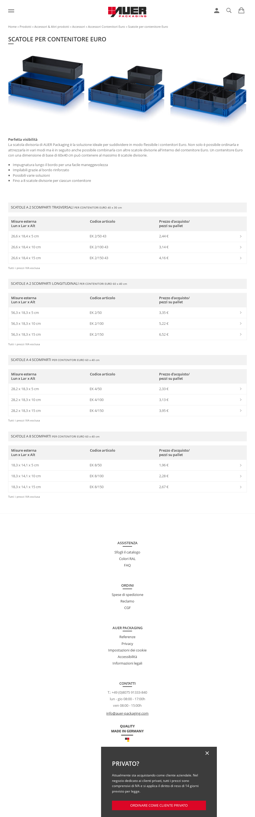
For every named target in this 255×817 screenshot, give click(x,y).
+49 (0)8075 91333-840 (129, 692)
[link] (216, 10)
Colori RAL (127, 558)
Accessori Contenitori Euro (106, 27)
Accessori (78, 27)
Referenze (127, 636)
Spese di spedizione (127, 594)
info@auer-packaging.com (127, 713)
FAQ (127, 565)
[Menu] (11, 11)
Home (12, 27)
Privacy (127, 643)
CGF (127, 607)
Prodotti (25, 27)
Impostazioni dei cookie (127, 650)
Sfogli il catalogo (127, 552)
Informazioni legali (127, 663)
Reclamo (127, 601)
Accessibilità (127, 656)
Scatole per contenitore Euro (148, 27)
